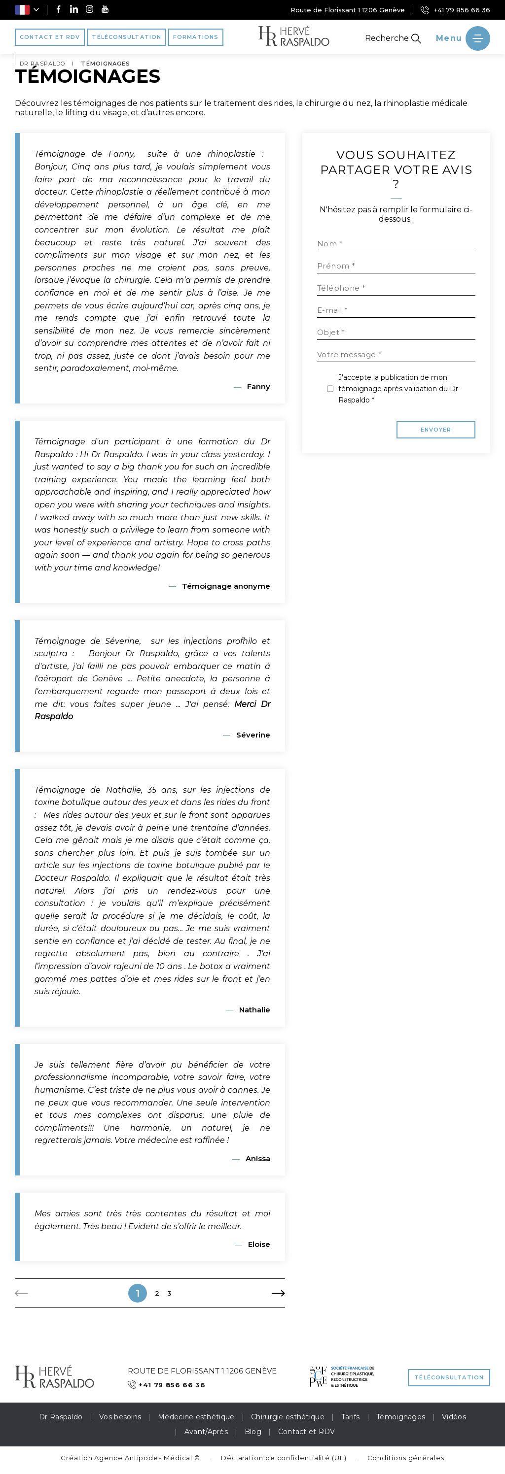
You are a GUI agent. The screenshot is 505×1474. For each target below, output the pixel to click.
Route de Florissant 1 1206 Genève (347, 10)
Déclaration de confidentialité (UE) (284, 1458)
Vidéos (454, 1416)
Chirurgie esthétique (288, 1416)
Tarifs (350, 1416)
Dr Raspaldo (60, 1416)
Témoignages (400, 1416)
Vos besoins (120, 1416)
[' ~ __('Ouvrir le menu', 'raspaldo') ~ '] (463, 38)
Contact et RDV (306, 1431)
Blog (253, 1431)
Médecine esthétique (196, 1416)
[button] (27, 10)
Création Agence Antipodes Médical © (130, 1458)
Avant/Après (206, 1431)
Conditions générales (405, 1458)
